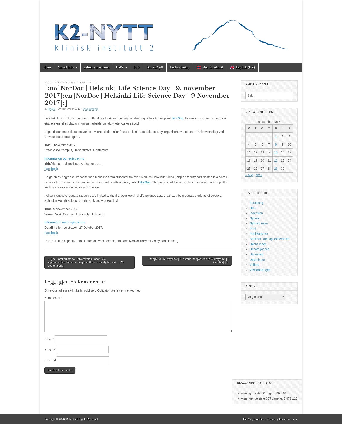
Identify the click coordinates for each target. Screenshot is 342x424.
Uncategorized (259, 249)
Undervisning (180, 67)
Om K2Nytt (154, 67)
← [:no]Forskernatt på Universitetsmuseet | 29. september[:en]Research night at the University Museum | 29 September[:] (85, 262)
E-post (49, 349)
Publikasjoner (259, 233)
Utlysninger (257, 259)
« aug (249, 175)
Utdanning (257, 254)
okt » (259, 175)
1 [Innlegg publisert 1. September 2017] (276, 136)
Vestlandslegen (260, 270)
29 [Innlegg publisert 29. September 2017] (276, 168)
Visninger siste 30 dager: (258, 393)
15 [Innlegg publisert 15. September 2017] (276, 152)
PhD (137, 67)
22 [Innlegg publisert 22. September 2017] (276, 160)
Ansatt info (66, 67)
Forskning (256, 203)
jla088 (51, 108)
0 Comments (90, 108)
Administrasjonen (96, 67)
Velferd (254, 264)
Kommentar (53, 298)
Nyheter (50, 82)
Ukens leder (258, 244)
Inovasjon (256, 213)
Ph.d (253, 228)
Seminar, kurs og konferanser (76, 82)
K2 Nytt (69, 419)
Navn (49, 339)
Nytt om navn (259, 223)
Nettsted (50, 360)
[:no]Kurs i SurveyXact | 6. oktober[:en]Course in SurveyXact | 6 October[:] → (189, 260)
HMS (119, 67)
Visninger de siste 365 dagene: (262, 398)
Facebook (51, 168)
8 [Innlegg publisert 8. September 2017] (276, 144)
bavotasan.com (288, 419)
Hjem (47, 67)
